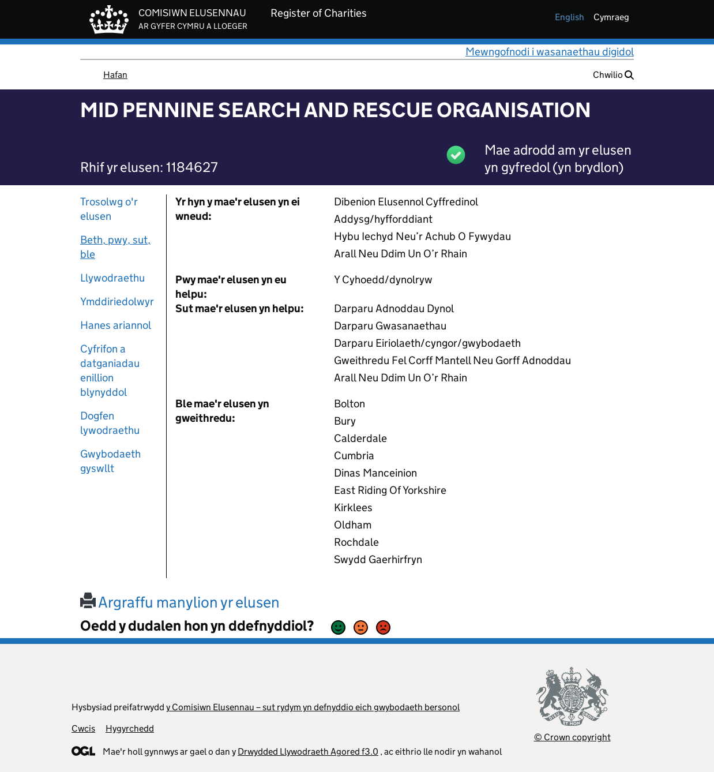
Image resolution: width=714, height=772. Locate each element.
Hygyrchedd (130, 728)
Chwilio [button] (613, 74)
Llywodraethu (112, 277)
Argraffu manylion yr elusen (180, 602)
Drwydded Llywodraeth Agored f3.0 (308, 751)
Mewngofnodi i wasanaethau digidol (549, 51)
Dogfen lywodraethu (110, 423)
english (569, 17)
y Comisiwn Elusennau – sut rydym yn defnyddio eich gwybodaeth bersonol (313, 707)
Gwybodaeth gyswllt (110, 461)
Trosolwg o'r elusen (109, 209)
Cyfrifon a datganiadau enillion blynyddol (110, 370)
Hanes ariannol (115, 325)
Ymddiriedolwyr (117, 301)
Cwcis (83, 728)
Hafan (115, 74)
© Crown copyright (572, 737)
